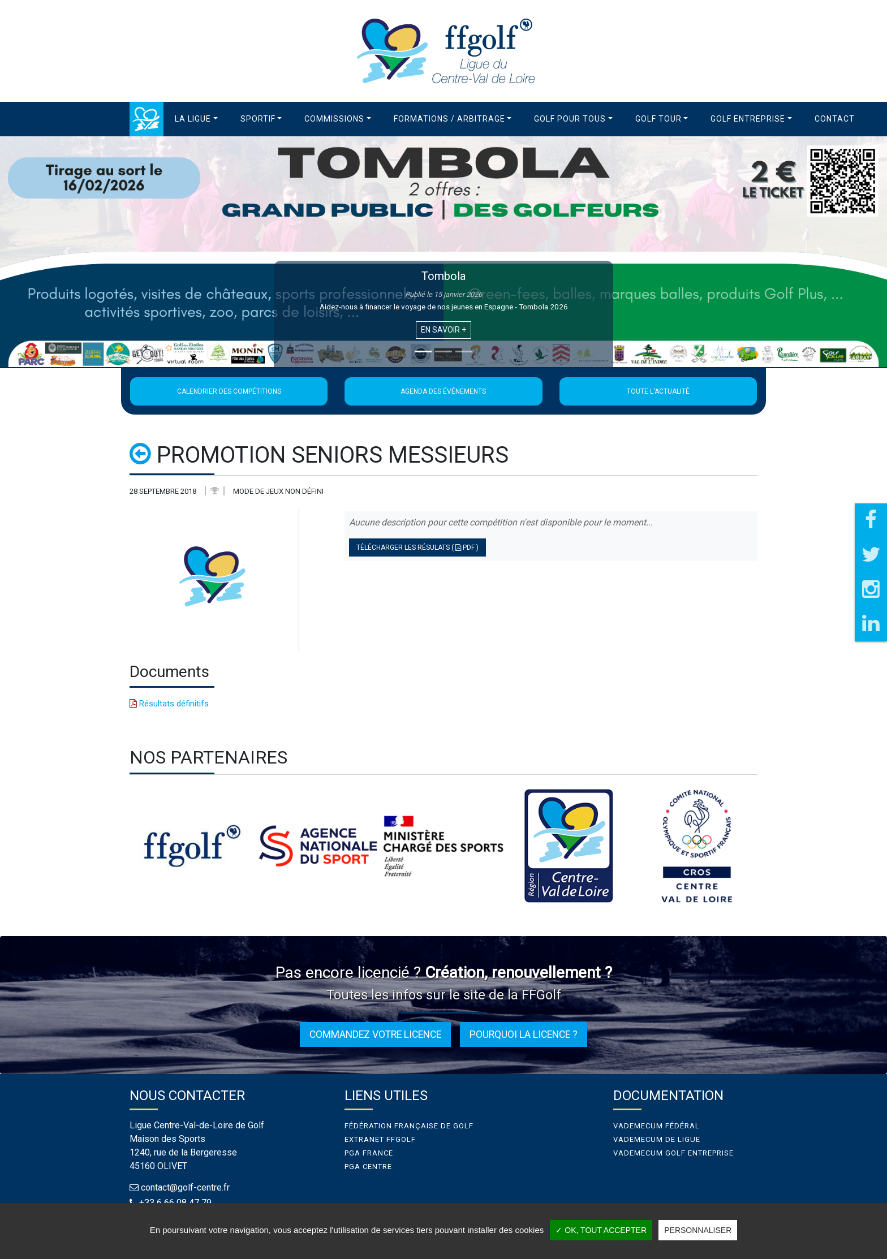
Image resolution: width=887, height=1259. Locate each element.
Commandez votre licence (375, 1034)
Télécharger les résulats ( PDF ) (417, 547)
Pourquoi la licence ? (524, 1034)
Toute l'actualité (658, 391)
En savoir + (443, 329)
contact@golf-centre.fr (185, 1187)
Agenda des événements (443, 391)
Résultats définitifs (169, 704)
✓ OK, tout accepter (601, 1230)
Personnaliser (697, 1230)
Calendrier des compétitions (229, 391)
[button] (196, 119)
